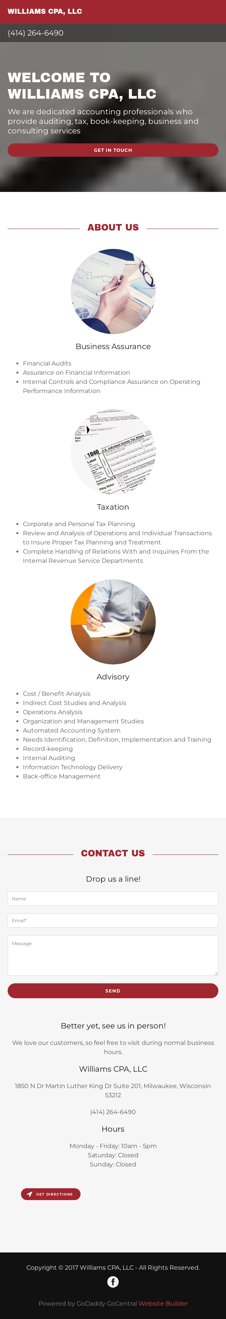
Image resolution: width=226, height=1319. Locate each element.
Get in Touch (113, 150)
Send (113, 991)
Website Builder (163, 1303)
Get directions (50, 1194)
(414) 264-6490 (35, 32)
